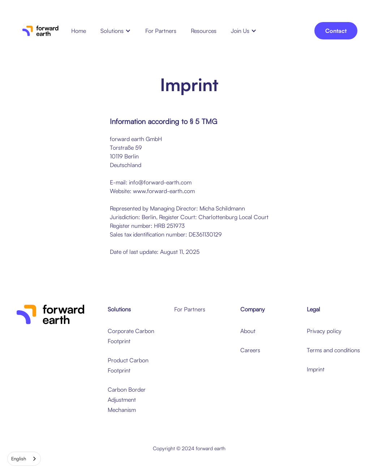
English (18, 458)
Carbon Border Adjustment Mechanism (127, 399)
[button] (115, 30)
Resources (203, 30)
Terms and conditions (333, 350)
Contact (336, 30)
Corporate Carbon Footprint (131, 336)
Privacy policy (324, 330)
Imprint (316, 369)
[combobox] (24, 459)
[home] (40, 31)
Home (78, 30)
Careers (250, 350)
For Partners (160, 30)
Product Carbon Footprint (128, 365)
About (247, 330)
